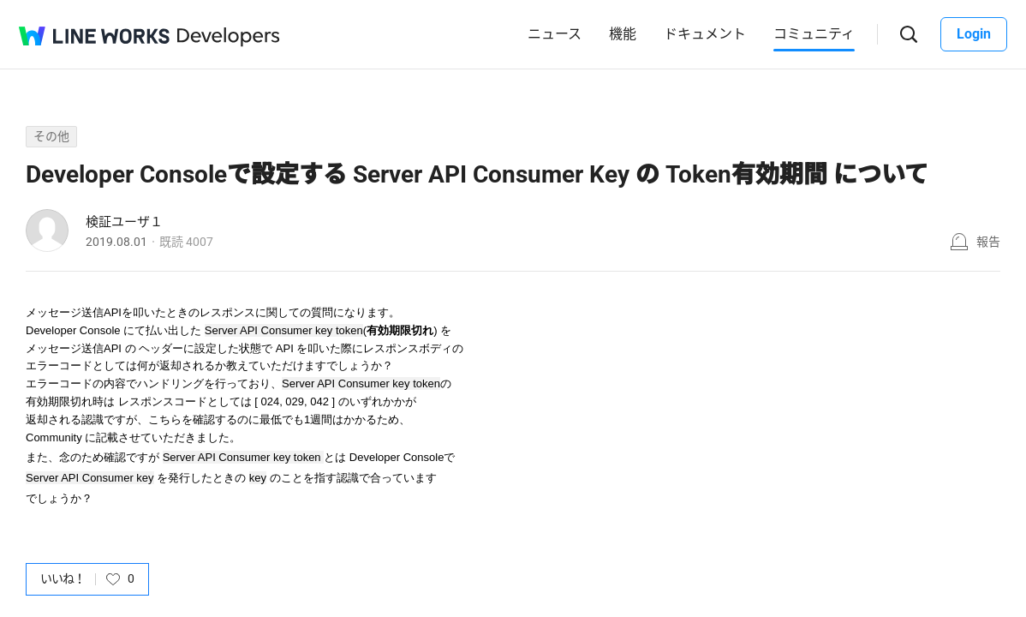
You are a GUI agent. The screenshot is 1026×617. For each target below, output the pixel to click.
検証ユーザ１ (124, 222)
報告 (988, 242)
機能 (622, 34)
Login (974, 34)
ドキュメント (705, 34)
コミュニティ (814, 34)
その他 (51, 136)
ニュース (555, 34)
